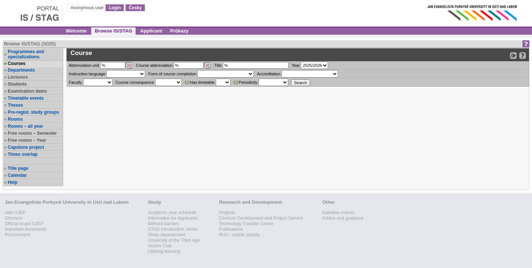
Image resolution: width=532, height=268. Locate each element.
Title (218, 65)
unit (84, 65)
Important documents (26, 229)
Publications (231, 229)
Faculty (75, 82)
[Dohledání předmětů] (207, 65)
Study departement (166, 234)
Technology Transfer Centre (246, 223)
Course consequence (135, 82)
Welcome (76, 31)
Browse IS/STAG (113, 31)
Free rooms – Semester (32, 133)
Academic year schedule (172, 212)
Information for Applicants (173, 218)
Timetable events (26, 98)
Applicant (151, 31)
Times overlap (22, 154)
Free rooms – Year (27, 140)
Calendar (17, 175)
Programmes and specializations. (26, 54)
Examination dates (27, 91)
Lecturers (18, 77)
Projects (227, 212)
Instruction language (87, 74)
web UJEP (15, 212)
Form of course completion (172, 74)
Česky (135, 7)
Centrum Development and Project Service (261, 218)
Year (295, 65)
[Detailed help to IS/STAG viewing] (522, 55)
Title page (18, 168)
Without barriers (163, 223)
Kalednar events (338, 212)
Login (115, 7)
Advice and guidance (342, 218)
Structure (14, 218)
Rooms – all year (25, 126)
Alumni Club (160, 245)
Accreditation (269, 74)
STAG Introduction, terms (173, 229)
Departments (21, 70)
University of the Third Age (174, 240)
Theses (15, 105)
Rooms (15, 119)
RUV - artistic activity (239, 234)
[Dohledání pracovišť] (129, 65)
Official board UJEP (24, 223)
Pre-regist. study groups (33, 112)
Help (12, 182)
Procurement (17, 234)
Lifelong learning (164, 251)
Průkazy (179, 31)
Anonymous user (88, 7)
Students (17, 84)
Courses (16, 63)
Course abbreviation (154, 65)
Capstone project (26, 147)
